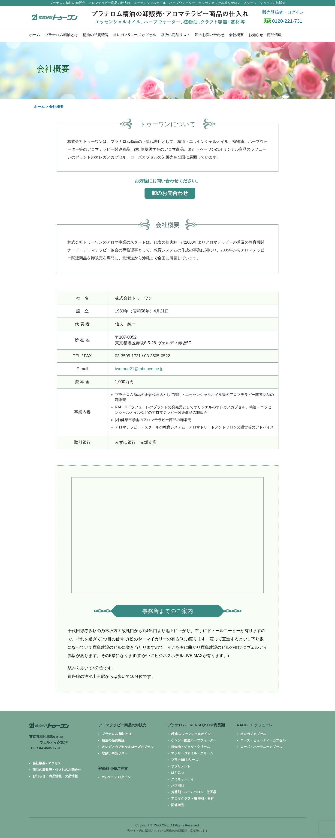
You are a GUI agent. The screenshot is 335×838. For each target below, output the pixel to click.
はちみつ (177, 772)
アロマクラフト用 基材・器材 (192, 798)
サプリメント (180, 766)
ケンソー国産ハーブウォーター (193, 740)
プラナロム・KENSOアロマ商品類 (196, 725)
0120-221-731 (283, 21)
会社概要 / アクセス (47, 763)
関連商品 (177, 805)
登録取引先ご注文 (113, 769)
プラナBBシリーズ (184, 760)
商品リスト (175, 35)
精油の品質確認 (96, 35)
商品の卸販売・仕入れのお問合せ (57, 769)
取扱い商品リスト (115, 753)
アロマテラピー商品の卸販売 (122, 725)
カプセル (134, 35)
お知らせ (265, 35)
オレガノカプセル (253, 734)
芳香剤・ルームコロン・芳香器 (193, 792)
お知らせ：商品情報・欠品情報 (55, 776)
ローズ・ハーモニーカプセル (261, 747)
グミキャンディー (184, 779)
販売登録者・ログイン (283, 12)
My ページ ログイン (116, 777)
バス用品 (177, 785)
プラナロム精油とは (61, 35)
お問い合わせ (209, 35)
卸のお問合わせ (170, 193)
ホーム (34, 35)
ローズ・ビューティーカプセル (263, 740)
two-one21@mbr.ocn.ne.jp (139, 369)
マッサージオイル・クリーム (192, 753)
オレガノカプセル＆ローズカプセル (128, 747)
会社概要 (236, 35)
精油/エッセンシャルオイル (191, 734)
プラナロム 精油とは (117, 734)
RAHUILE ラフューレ (255, 725)
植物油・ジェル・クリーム (190, 747)
